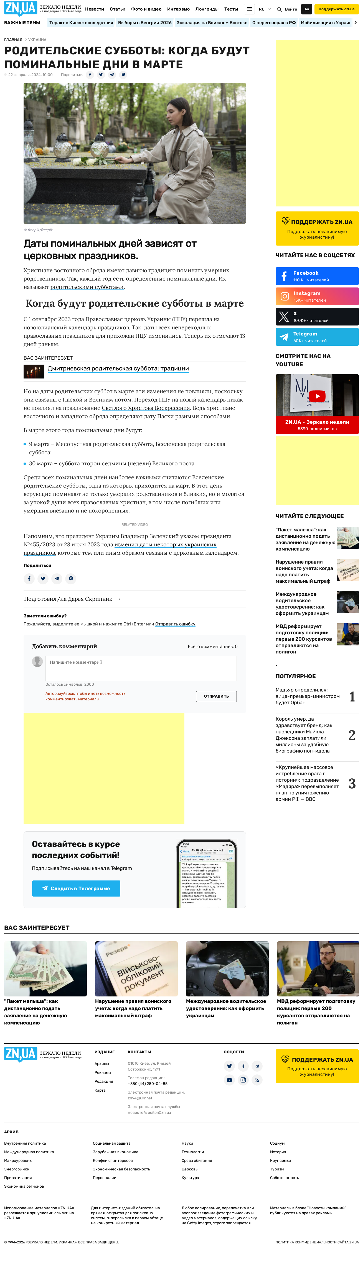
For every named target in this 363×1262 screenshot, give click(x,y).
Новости (94, 9)
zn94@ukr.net (140, 1098)
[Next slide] (354, 22)
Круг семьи (280, 1160)
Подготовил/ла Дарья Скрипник (68, 598)
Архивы (102, 1063)
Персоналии (104, 1177)
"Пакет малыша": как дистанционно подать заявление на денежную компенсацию (306, 539)
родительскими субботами (87, 286)
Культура (190, 1177)
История (278, 1152)
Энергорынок (16, 1169)
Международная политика (29, 1152)
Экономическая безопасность (121, 1169)
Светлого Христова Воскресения (146, 407)
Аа (306, 9)
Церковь (189, 1169)
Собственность (284, 1177)
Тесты (231, 9)
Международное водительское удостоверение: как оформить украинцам (302, 603)
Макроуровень (18, 1160)
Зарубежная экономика (115, 1152)
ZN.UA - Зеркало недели (317, 422)
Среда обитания (197, 1160)
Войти (291, 9)
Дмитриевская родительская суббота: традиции (118, 368)
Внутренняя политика (25, 1143)
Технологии (193, 1152)
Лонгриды (207, 9)
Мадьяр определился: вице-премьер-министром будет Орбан (308, 696)
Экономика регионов (24, 1186)
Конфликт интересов (113, 1160)
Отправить (216, 696)
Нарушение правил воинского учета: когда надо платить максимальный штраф (304, 571)
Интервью (178, 9)
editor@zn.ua (159, 1112)
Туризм (277, 1169)
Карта (100, 1090)
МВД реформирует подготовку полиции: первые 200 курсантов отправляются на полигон (304, 639)
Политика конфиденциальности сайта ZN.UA (317, 1242)
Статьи (117, 9)
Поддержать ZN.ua (337, 9)
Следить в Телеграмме (76, 888)
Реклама (103, 1072)
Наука (187, 1143)
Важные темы (22, 23)
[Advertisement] (104, 768)
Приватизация (18, 1177)
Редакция (104, 1081)
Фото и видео (146, 9)
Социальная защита (112, 1143)
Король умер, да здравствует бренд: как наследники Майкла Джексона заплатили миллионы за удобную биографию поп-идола (304, 735)
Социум (277, 1143)
